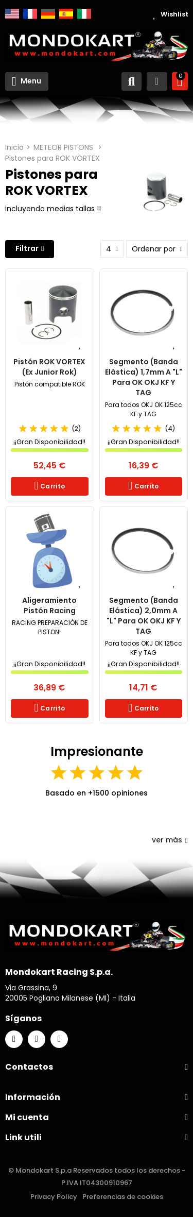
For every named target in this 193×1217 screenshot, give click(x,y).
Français (30, 14)
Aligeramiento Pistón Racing (49, 605)
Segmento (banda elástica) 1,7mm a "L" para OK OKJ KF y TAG (143, 377)
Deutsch (48, 14)
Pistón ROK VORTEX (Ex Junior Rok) (49, 367)
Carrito (52, 486)
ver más (170, 840)
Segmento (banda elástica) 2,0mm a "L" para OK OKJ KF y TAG (144, 615)
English (12, 14)
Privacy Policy (53, 1197)
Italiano (84, 14)
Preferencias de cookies (122, 1197)
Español (66, 14)
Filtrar (27, 248)
